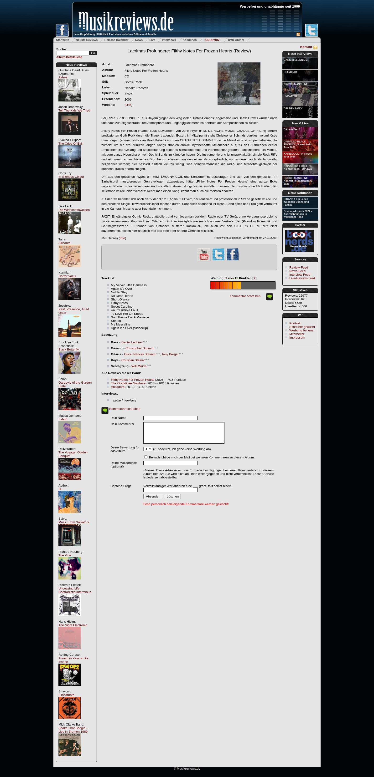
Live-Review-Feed (302, 278)
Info (122, 238)
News (139, 40)
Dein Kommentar (122, 424)
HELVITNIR (290, 72)
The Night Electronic (72, 625)
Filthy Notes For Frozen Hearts (132, 379)
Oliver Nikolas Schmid (139, 354)
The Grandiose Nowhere (128, 383)
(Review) (189, 50)
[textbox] (72, 53)
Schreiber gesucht (302, 327)
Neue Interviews (300, 54)
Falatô (62, 419)
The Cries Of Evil (70, 143)
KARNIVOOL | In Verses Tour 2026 (298, 155)
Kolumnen (190, 40)
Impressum (297, 337)
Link (128, 105)
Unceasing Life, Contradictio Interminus (74, 590)
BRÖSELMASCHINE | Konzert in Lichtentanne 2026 (298, 181)
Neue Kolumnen (300, 193)
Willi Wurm (138, 366)
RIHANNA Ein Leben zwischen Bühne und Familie (296, 202)
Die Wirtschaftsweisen (74, 210)
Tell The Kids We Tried (74, 110)
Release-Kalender (116, 40)
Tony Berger (170, 354)
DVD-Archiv (236, 40)
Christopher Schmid (139, 348)
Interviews (169, 40)
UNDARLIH (290, 96)
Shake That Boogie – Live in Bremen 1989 (73, 729)
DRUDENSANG (293, 108)
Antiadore (118, 387)
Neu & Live (300, 123)
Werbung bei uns (301, 330)
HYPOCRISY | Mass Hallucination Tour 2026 (298, 167)
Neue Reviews (76, 64)
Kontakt (306, 47)
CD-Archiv (212, 40)
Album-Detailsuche (69, 57)
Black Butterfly (68, 349)
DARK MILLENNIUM (296, 59)
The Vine (64, 555)
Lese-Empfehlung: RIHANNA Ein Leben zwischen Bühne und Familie (115, 34)
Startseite (62, 40)
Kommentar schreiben (244, 296)
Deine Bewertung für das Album (125, 449)
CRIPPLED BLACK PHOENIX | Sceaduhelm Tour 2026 (298, 144)
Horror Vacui (67, 276)
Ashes (62, 77)
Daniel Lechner (132, 342)
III (59, 489)
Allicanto (64, 243)
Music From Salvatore (73, 522)
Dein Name (118, 418)
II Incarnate (66, 695)
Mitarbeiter (296, 334)
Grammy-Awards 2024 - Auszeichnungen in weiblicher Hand (298, 214)
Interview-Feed (299, 274)
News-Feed (297, 271)
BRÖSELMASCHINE (296, 84)
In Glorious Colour (71, 176)
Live (152, 40)
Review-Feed (298, 267)
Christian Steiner (133, 360)
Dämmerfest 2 (292, 129)
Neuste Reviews (87, 40)
